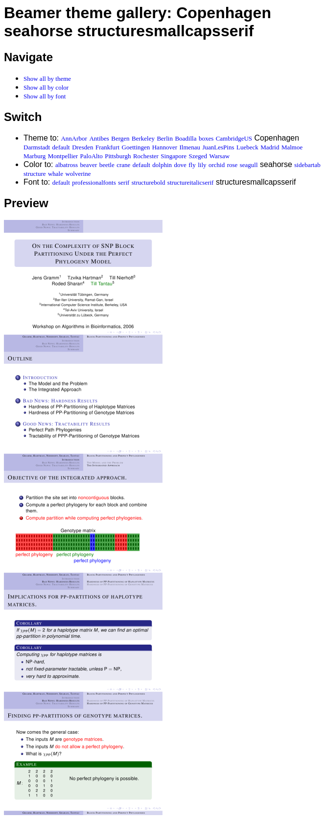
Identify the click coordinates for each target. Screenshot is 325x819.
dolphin (162, 165)
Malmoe (291, 147)
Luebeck (247, 147)
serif (123, 182)
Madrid (269, 147)
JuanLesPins (218, 147)
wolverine (78, 173)
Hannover (164, 147)
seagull (249, 165)
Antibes (99, 138)
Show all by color (46, 87)
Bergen (120, 138)
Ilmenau (189, 147)
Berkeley (143, 138)
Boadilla (185, 138)
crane (123, 165)
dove (180, 165)
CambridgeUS (234, 138)
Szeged (198, 156)
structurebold (148, 182)
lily (202, 165)
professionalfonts (94, 182)
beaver (88, 165)
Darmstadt (36, 147)
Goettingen (136, 147)
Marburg (34, 156)
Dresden (82, 147)
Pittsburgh (118, 156)
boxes (206, 138)
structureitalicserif (190, 182)
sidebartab (307, 165)
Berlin (165, 138)
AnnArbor (74, 138)
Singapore (173, 156)
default (61, 147)
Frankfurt (107, 147)
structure (34, 173)
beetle (107, 165)
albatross (66, 165)
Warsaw (219, 156)
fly (191, 165)
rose (232, 165)
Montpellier (63, 156)
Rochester (146, 156)
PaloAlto (91, 156)
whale (55, 173)
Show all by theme (47, 78)
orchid (217, 165)
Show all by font (44, 96)
